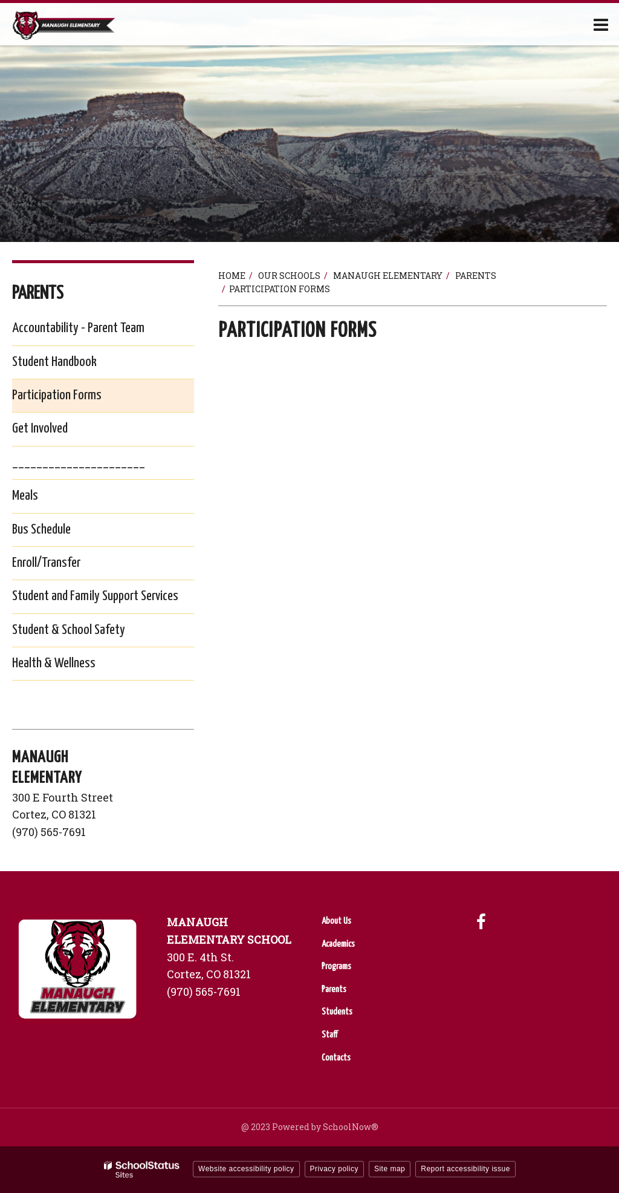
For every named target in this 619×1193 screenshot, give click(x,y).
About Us (336, 921)
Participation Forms (57, 395)
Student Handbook (73, 364)
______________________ (78, 462)
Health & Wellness (73, 666)
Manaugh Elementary (387, 275)
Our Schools (289, 275)
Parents (475, 275)
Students (337, 1011)
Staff (329, 1034)
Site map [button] (389, 1169)
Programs (336, 966)
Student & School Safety (88, 632)
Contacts (336, 1057)
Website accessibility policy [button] (246, 1169)
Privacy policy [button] (334, 1169)
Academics (338, 944)
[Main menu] (601, 24)
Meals (44, 498)
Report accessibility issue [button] (465, 1169)
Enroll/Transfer (65, 565)
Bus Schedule (60, 532)
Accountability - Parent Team (78, 328)
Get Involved (40, 429)
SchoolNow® (350, 1127)
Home (231, 275)
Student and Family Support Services (103, 598)
